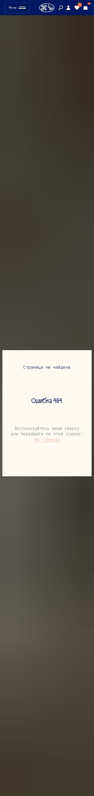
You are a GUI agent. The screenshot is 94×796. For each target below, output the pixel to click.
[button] (17, 7)
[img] (68, 7)
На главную (47, 439)
